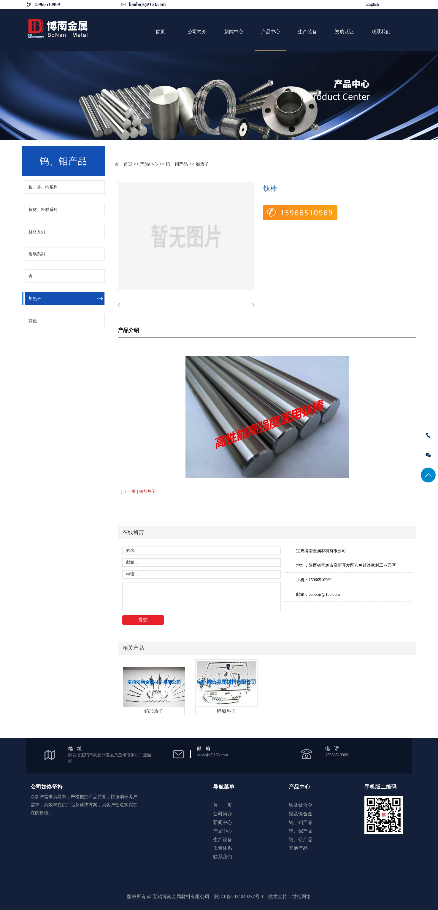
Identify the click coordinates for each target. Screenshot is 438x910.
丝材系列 (36, 232)
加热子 (34, 298)
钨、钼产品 (177, 164)
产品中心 (270, 31)
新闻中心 (233, 31)
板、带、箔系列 (43, 187)
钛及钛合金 (300, 805)
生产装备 (307, 31)
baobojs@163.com (147, 4)
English (372, 4)
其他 (32, 321)
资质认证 (344, 31)
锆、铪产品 (300, 839)
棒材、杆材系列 (43, 209)
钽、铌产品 (300, 830)
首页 (160, 31)
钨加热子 (153, 711)
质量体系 (222, 848)
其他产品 (298, 848)
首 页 (222, 805)
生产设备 (222, 839)
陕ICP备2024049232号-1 (239, 896)
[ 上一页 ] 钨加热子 (138, 491)
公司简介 (197, 31)
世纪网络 (301, 896)
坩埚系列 (36, 254)
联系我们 (381, 31)
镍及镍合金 (300, 813)
